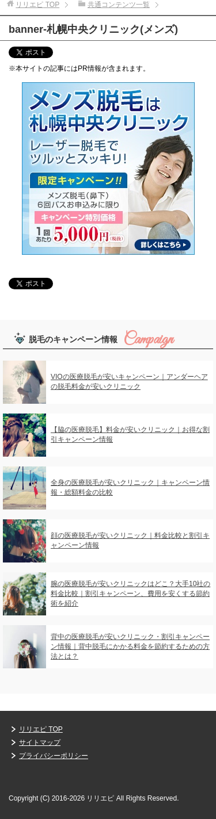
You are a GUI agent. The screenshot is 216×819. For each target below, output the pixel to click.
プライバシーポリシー (53, 756)
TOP (37, 5)
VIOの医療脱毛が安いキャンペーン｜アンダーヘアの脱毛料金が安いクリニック (129, 382)
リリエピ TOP (41, 729)
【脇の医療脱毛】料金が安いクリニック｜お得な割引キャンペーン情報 (130, 434)
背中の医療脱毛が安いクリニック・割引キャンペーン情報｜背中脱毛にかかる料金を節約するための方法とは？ (130, 646)
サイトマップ (39, 742)
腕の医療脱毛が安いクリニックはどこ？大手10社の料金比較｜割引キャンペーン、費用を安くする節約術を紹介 (130, 593)
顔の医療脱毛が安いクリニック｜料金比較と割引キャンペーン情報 (130, 540)
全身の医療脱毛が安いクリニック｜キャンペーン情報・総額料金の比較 (130, 487)
